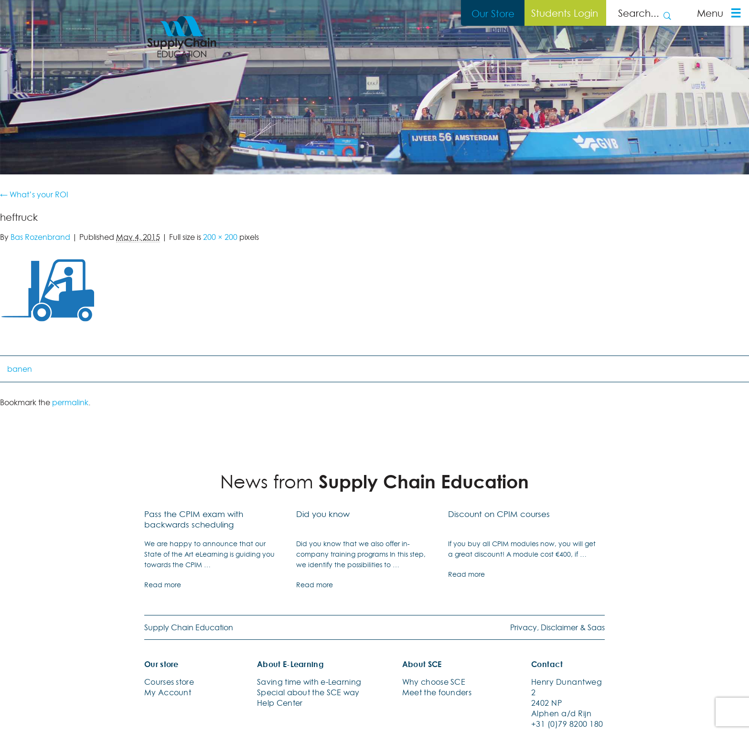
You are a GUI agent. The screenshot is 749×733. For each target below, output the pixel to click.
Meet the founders (436, 692)
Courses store (169, 682)
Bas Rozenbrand (40, 237)
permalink (70, 402)
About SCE (422, 664)
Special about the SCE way (308, 692)
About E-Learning (290, 664)
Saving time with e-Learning (309, 682)
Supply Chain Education (188, 627)
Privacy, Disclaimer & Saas (557, 627)
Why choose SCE (433, 682)
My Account (167, 692)
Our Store (492, 13)
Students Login (564, 13)
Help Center (279, 703)
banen (19, 369)
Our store (161, 664)
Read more (162, 585)
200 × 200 (220, 237)
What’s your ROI (34, 194)
